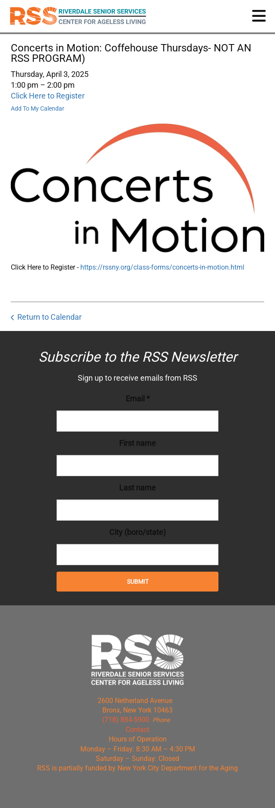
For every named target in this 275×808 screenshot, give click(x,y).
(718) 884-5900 (125, 720)
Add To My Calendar (37, 108)
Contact (137, 729)
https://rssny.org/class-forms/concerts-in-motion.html (162, 267)
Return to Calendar (49, 316)
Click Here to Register (48, 95)
